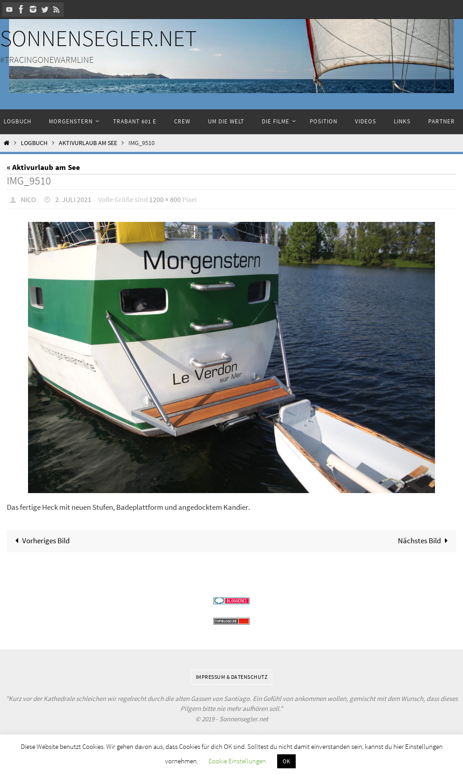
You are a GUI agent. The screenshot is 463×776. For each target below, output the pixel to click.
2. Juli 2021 (73, 199)
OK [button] (286, 761)
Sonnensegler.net (98, 38)
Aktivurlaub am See (88, 143)
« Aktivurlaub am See (43, 167)
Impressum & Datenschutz (232, 676)
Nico (28, 199)
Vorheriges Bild (40, 541)
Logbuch (34, 143)
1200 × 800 (165, 199)
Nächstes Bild (425, 541)
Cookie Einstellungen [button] (237, 761)
